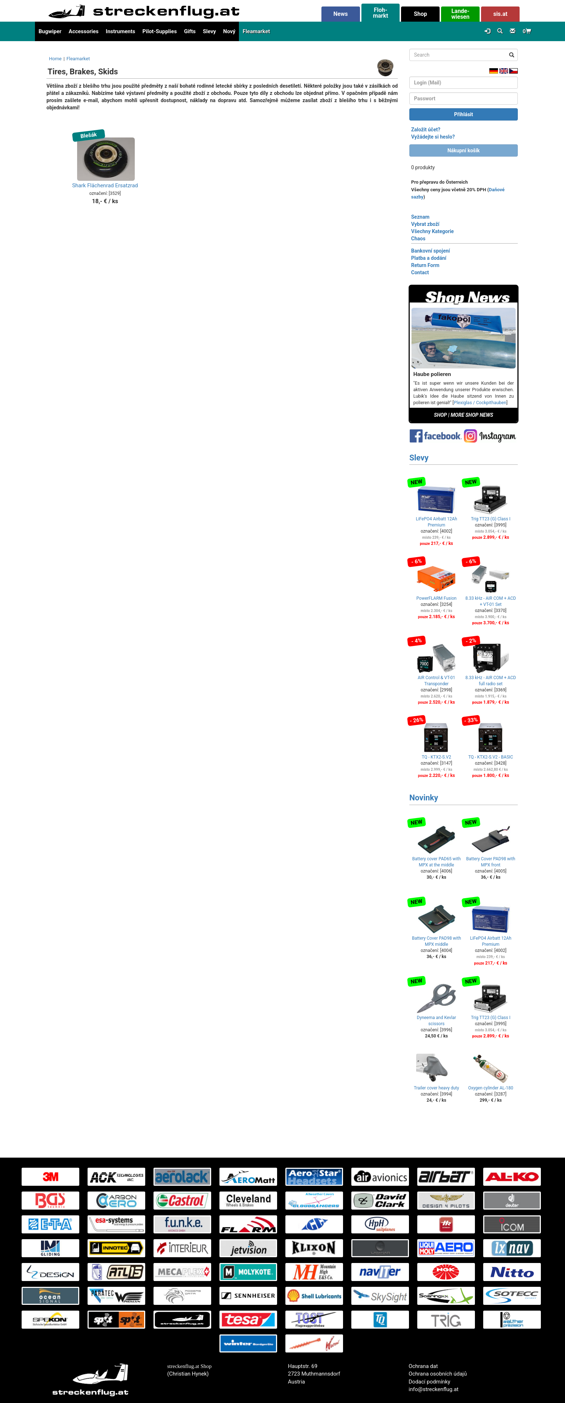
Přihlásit (463, 114)
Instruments (120, 31)
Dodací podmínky (429, 1381)
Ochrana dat (423, 1366)
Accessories (84, 31)
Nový (229, 31)
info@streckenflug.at (434, 1389)
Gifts (190, 31)
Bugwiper (50, 31)
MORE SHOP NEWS (472, 415)
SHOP (440, 415)
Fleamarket (256, 31)
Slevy (209, 31)
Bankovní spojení (430, 251)
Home (55, 58)
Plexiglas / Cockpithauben (480, 402)
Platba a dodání (428, 258)
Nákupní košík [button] (464, 150)
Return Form (425, 265)
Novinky (423, 797)
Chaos (418, 238)
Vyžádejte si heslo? (433, 137)
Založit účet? (425, 129)
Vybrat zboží (425, 224)
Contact (420, 272)
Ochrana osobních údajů (438, 1374)
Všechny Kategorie (432, 231)
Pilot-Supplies (159, 31)
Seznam (420, 217)
